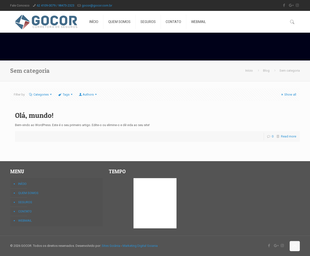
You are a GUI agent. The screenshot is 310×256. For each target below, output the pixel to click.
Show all (288, 94)
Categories (40, 94)
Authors (88, 94)
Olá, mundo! (34, 115)
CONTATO (25, 211)
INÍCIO (22, 184)
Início (249, 70)
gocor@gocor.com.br (97, 5)
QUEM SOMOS (28, 193)
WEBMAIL (25, 220)
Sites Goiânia (111, 246)
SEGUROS (25, 202)
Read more (288, 136)
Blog (266, 70)
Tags (66, 94)
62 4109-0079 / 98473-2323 (55, 5)
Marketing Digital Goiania (140, 246)
